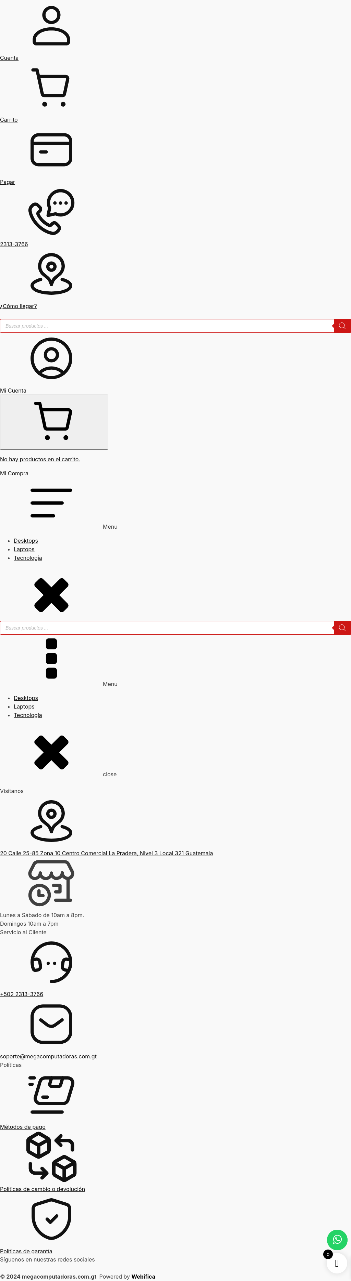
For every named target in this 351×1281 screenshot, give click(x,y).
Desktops (26, 540)
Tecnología (28, 557)
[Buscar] (342, 326)
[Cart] (54, 422)
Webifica (143, 1276)
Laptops (24, 549)
